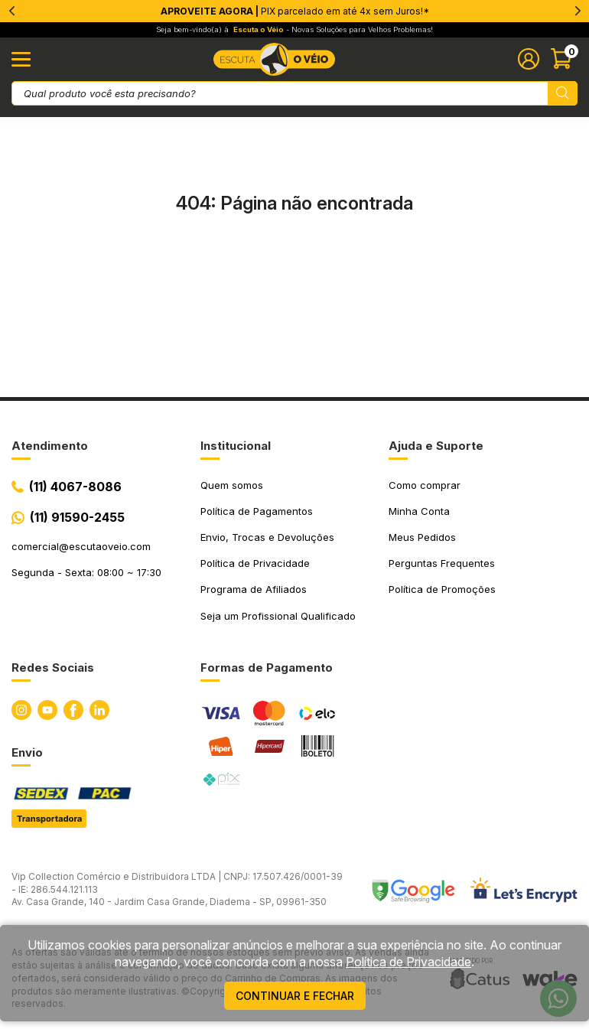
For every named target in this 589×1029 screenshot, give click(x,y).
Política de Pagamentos (256, 511)
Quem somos (231, 485)
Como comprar (424, 485)
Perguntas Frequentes (442, 563)
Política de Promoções (442, 589)
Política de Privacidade (255, 563)
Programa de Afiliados (253, 589)
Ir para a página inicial (294, 267)
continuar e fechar (295, 995)
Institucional (235, 445)
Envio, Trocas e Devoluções (267, 537)
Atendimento (49, 445)
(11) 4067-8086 (75, 486)
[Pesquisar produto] (563, 93)
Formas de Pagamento (266, 667)
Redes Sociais (52, 667)
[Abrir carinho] (564, 59)
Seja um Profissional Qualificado (278, 616)
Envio (27, 752)
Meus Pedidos (422, 537)
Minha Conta (419, 511)
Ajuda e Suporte (436, 445)
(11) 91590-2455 (77, 517)
